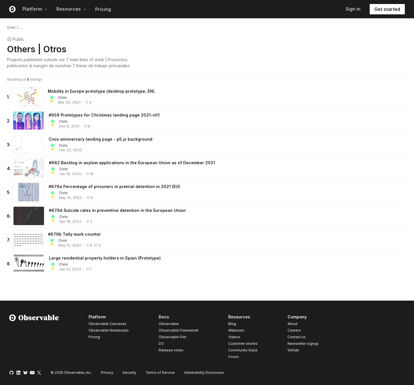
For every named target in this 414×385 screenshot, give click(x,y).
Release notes (171, 350)
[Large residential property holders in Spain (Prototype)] (28, 263)
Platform (34, 9)
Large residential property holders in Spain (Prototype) (105, 258)
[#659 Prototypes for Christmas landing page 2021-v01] (28, 120)
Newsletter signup (303, 344)
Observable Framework (179, 330)
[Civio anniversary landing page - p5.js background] (28, 144)
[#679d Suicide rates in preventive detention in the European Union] (28, 215)
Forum (233, 357)
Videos (234, 337)
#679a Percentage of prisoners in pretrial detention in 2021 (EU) (114, 186)
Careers (294, 330)
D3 (161, 343)
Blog (232, 324)
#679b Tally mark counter (74, 234)
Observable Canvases (107, 324)
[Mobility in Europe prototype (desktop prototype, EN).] (27, 96)
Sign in (353, 9)
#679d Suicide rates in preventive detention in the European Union (117, 210)
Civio (11, 27)
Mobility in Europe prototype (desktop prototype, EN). (102, 91)
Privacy (107, 372)
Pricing (103, 9)
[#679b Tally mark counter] (27, 239)
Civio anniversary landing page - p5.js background (100, 139)
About (293, 324)
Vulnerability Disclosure (204, 372)
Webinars (236, 330)
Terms (160, 372)
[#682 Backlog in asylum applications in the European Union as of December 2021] (28, 168)
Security (129, 372)
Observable (169, 324)
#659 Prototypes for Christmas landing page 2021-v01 (104, 115)
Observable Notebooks (109, 330)
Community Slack (243, 350)
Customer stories (243, 343)
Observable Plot (172, 337)
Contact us (297, 337)
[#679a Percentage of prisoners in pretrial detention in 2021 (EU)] (28, 192)
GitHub (293, 350)
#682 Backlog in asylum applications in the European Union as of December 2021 (132, 162)
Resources (71, 9)
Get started (387, 9)
